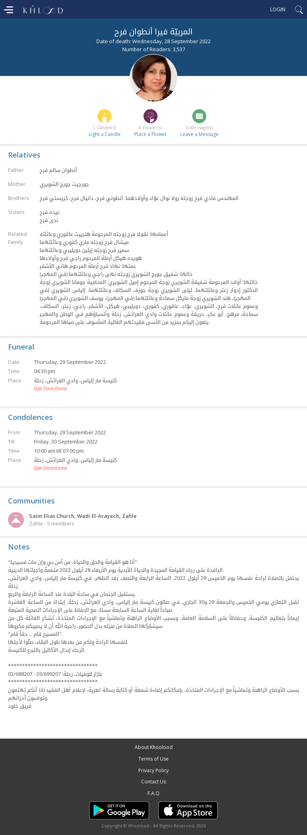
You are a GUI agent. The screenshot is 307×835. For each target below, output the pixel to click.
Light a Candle (105, 134)
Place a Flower (150, 134)
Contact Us (153, 781)
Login (277, 9)
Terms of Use (153, 758)
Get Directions (50, 389)
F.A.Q (153, 793)
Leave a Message (199, 134)
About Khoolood (154, 747)
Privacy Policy (153, 770)
